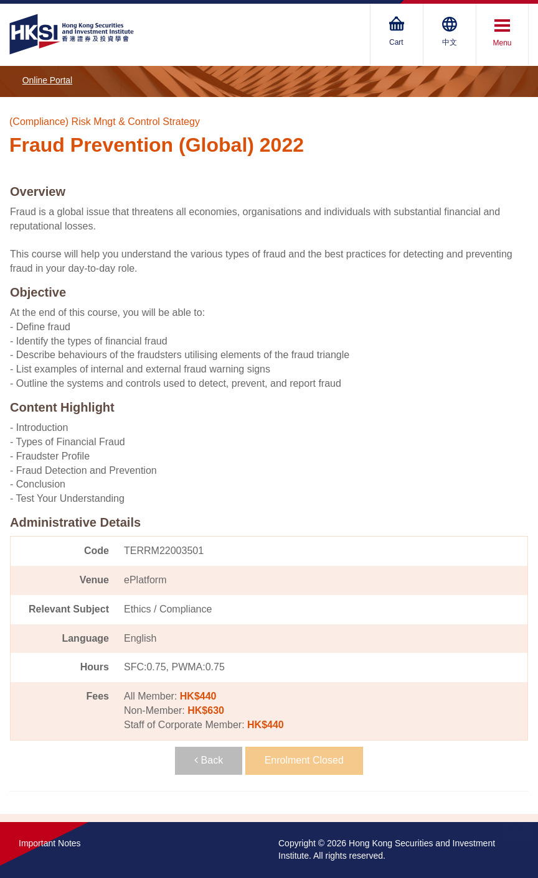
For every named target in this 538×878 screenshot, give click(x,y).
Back (208, 760)
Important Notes (50, 843)
